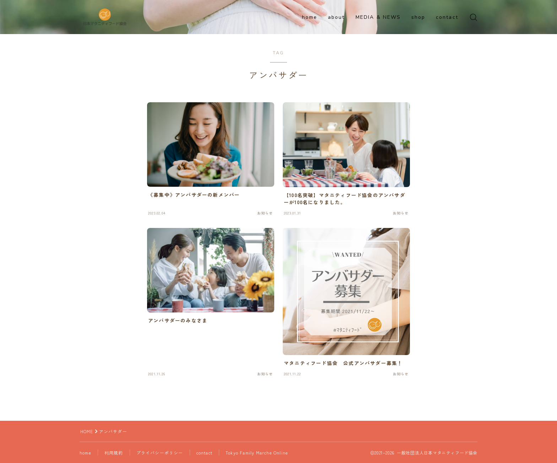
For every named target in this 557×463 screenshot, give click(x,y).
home (309, 17)
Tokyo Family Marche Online (258, 453)
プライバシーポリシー (160, 453)
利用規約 (114, 453)
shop (418, 17)
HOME (86, 431)
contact (447, 17)
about (336, 17)
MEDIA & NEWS (378, 17)
